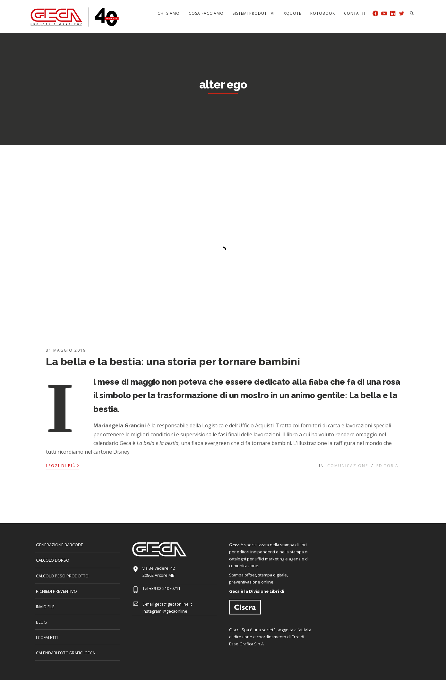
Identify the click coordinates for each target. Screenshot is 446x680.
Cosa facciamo (206, 13)
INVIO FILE (45, 606)
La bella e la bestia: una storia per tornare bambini (173, 361)
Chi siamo (169, 13)
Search (412, 13)
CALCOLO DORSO (52, 560)
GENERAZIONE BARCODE (59, 545)
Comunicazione (347, 465)
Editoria (387, 465)
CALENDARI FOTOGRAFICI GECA (65, 653)
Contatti (354, 13)
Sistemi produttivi (254, 13)
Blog (41, 622)
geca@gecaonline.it (173, 604)
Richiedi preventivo (56, 591)
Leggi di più (62, 465)
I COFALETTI (47, 637)
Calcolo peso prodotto (62, 576)
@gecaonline (174, 611)
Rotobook (322, 13)
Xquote (292, 13)
